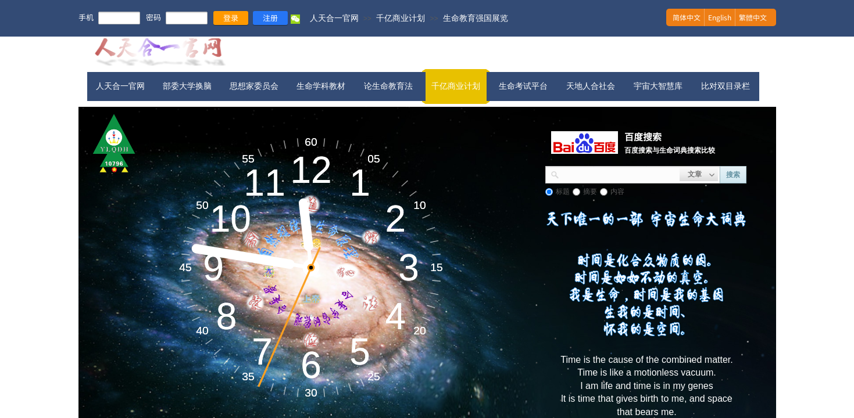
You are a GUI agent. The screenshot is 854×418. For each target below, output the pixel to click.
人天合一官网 (334, 18)
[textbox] (619, 173)
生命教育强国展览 (475, 18)
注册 (270, 17)
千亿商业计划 (400, 18)
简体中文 (687, 17)
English (719, 17)
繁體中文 (753, 17)
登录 (230, 17)
